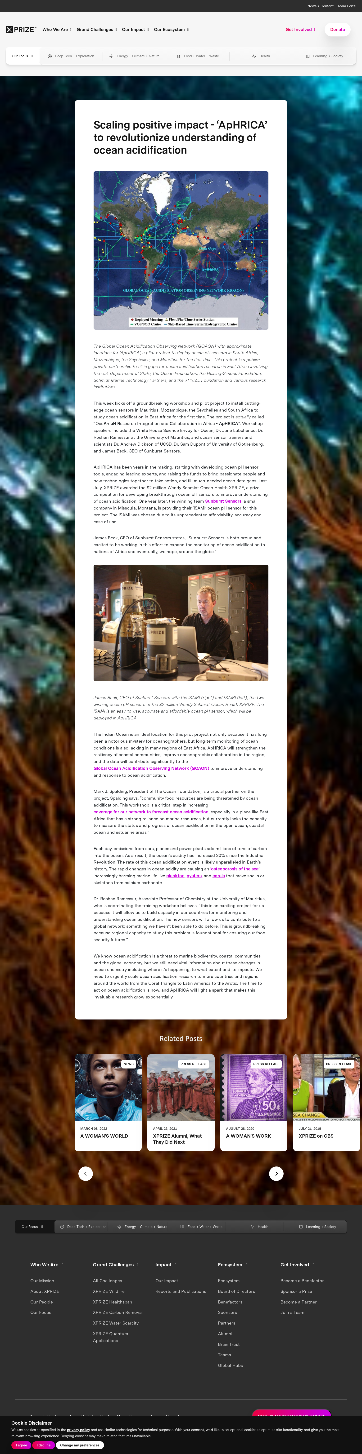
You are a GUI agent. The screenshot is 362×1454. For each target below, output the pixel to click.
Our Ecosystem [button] (172, 29)
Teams (224, 1354)
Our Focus (40, 1312)
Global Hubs (230, 1365)
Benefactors (230, 1301)
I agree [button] (21, 1445)
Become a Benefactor (302, 1280)
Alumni (225, 1333)
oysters (194, 875)
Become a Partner (299, 1301)
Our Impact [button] (136, 29)
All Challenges (107, 1280)
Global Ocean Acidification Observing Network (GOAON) (151, 768)
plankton (175, 875)
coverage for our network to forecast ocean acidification (151, 811)
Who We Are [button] (57, 29)
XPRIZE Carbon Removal (118, 1312)
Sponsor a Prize (296, 1291)
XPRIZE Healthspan (112, 1301)
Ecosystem (229, 1280)
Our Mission (42, 1280)
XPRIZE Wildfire (109, 1291)
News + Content (321, 6)
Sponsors (227, 1312)
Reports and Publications (180, 1291)
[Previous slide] (85, 1173)
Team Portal (346, 6)
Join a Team (292, 1312)
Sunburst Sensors (223, 501)
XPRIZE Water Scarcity (116, 1323)
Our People (41, 1301)
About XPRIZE (44, 1291)
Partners (226, 1323)
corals (219, 875)
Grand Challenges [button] (97, 29)
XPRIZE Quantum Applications (110, 1337)
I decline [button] (43, 1445)
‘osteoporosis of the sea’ (234, 868)
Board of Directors (236, 1291)
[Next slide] (276, 1173)
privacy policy (78, 1430)
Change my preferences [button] (80, 1445)
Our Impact (166, 1280)
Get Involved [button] (301, 29)
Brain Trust (229, 1344)
